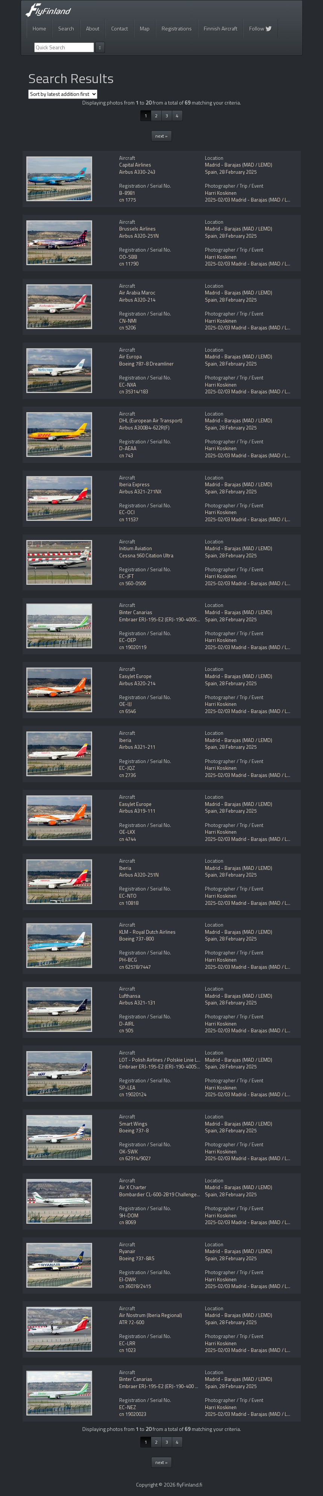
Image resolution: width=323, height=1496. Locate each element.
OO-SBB (128, 257)
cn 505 (126, 1030)
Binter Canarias (135, 612)
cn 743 (126, 455)
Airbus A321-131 (137, 1002)
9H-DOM (128, 1215)
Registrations (177, 28)
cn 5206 (127, 327)
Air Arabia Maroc (137, 292)
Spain (211, 172)
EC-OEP (127, 640)
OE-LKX (127, 832)
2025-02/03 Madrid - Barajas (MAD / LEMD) (252, 199)
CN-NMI (127, 321)
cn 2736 (127, 775)
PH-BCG (128, 959)
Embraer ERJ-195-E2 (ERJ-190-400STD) (161, 619)
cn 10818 (128, 903)
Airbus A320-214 (137, 299)
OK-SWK (128, 1151)
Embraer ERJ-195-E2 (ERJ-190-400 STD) (162, 1386)
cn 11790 (128, 263)
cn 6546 (127, 711)
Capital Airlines (135, 164)
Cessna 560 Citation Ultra (146, 555)
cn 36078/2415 (135, 1286)
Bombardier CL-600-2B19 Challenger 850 (163, 1194)
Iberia (125, 740)
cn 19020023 (132, 1414)
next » (161, 136)
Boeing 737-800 (136, 938)
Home (39, 28)
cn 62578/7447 (135, 967)
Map (145, 28)
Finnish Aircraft (220, 28)
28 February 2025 (237, 172)
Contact (119, 28)
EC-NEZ (127, 1407)
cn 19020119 (132, 647)
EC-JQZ (127, 768)
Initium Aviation (135, 548)
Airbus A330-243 (137, 172)
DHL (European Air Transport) (150, 420)
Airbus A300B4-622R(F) (144, 427)
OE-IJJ (125, 704)
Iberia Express (134, 484)
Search (66, 28)
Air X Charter (132, 1187)
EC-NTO (127, 896)
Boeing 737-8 (134, 1130)
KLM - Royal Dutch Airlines (147, 932)
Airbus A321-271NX (140, 491)
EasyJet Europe (135, 676)
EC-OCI (127, 512)
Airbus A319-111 (137, 811)
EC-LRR (127, 1343)
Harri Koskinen (221, 193)
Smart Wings (133, 1123)
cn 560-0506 (132, 583)
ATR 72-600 (131, 1322)
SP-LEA (127, 1087)
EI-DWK (127, 1279)
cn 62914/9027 (135, 1158)
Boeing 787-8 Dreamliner (146, 363)
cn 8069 (127, 1222)
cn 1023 (127, 1350)
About (92, 28)
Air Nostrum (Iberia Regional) (150, 1315)
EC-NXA (127, 384)
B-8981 (127, 193)
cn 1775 (127, 199)
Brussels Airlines (137, 228)
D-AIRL (126, 1023)
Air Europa (130, 356)
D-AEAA (127, 448)
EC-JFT (126, 576)
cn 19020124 (132, 1094)
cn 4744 (127, 839)
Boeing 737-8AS (137, 1258)
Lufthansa (129, 996)
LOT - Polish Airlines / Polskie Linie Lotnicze (166, 1060)
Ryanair (127, 1251)
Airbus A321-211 (137, 747)
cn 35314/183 (133, 391)
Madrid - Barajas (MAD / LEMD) (238, 164)
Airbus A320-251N (139, 236)
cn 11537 (128, 519)
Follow (260, 28)
